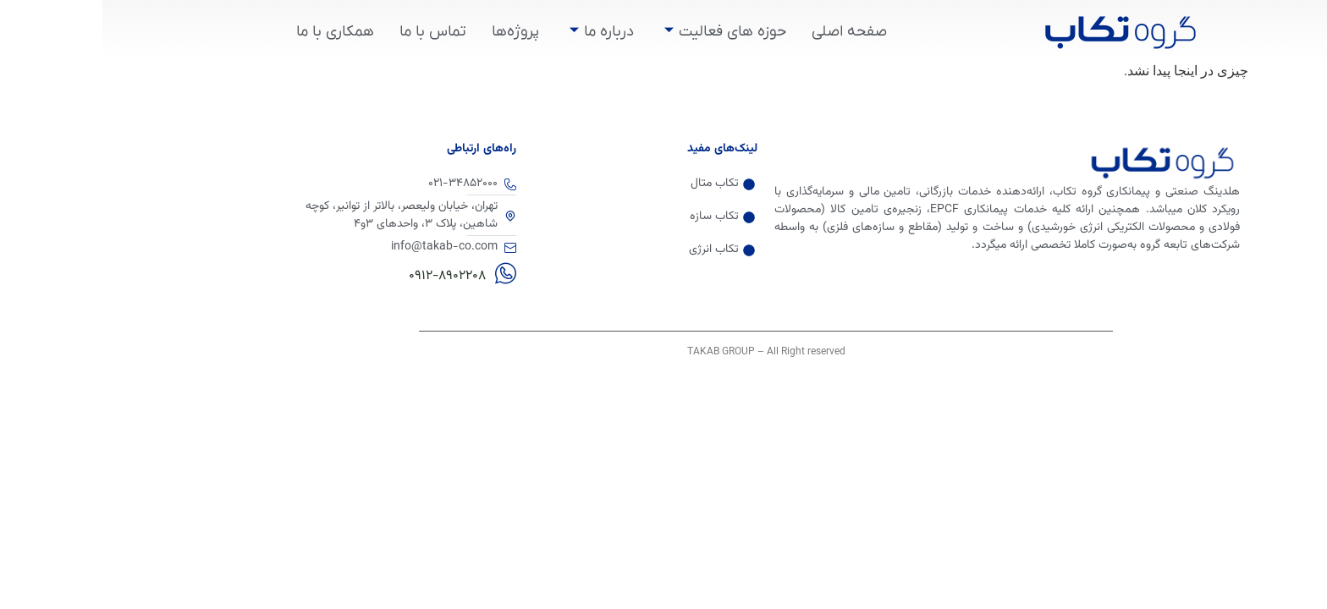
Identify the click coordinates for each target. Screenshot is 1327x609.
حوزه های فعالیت (623, 31)
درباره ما (499, 31)
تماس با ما (330, 31)
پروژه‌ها (413, 31)
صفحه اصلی (747, 31)
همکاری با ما (233, 31)
